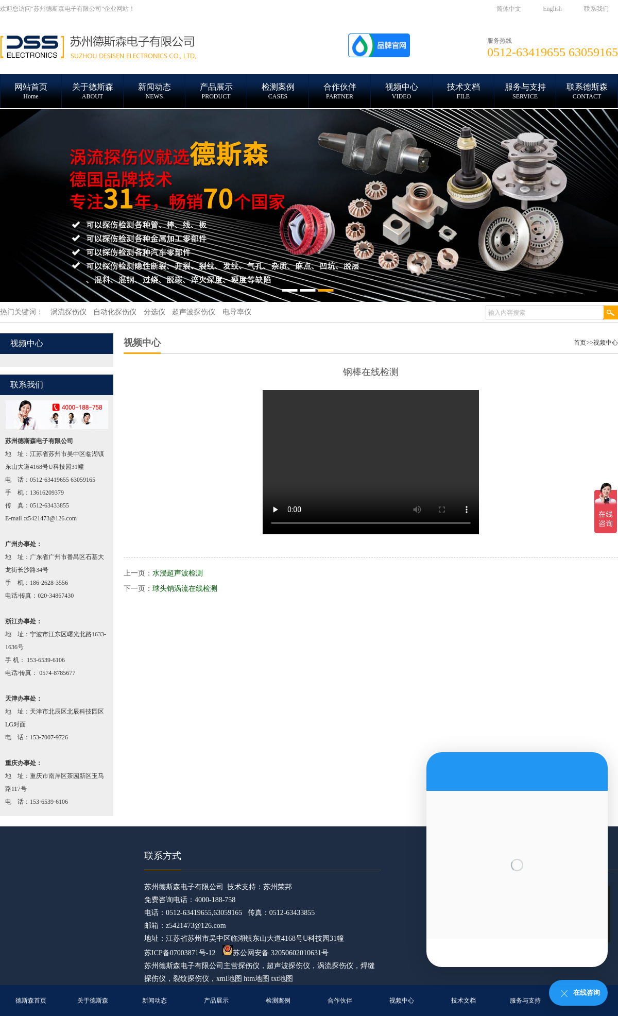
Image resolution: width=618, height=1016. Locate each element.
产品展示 (216, 1000)
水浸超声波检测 (177, 573)
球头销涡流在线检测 (184, 588)
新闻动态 (154, 1000)
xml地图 (229, 979)
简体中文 (508, 8)
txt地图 (282, 979)
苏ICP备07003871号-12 (179, 953)
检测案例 (278, 1000)
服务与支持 (525, 1000)
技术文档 (463, 1000)
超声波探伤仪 (288, 966)
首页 (580, 342)
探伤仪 (249, 966)
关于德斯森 (92, 1000)
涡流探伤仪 (335, 966)
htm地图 (256, 979)
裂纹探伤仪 (191, 979)
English (552, 8)
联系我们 (596, 8)
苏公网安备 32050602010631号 (275, 953)
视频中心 (605, 342)
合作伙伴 (340, 1000)
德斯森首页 (30, 1000)
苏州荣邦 (277, 887)
